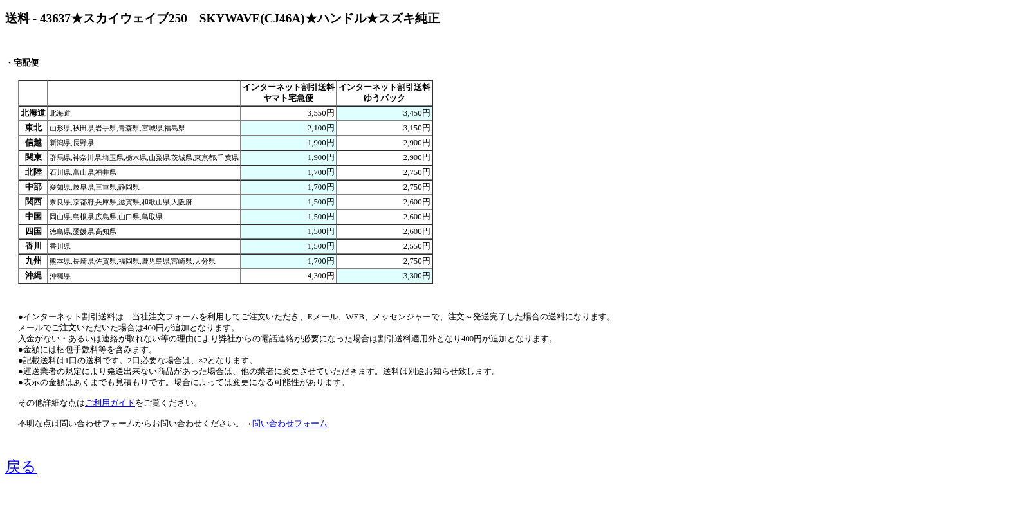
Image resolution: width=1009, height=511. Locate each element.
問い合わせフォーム (290, 423)
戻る (21, 466)
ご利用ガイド (110, 403)
